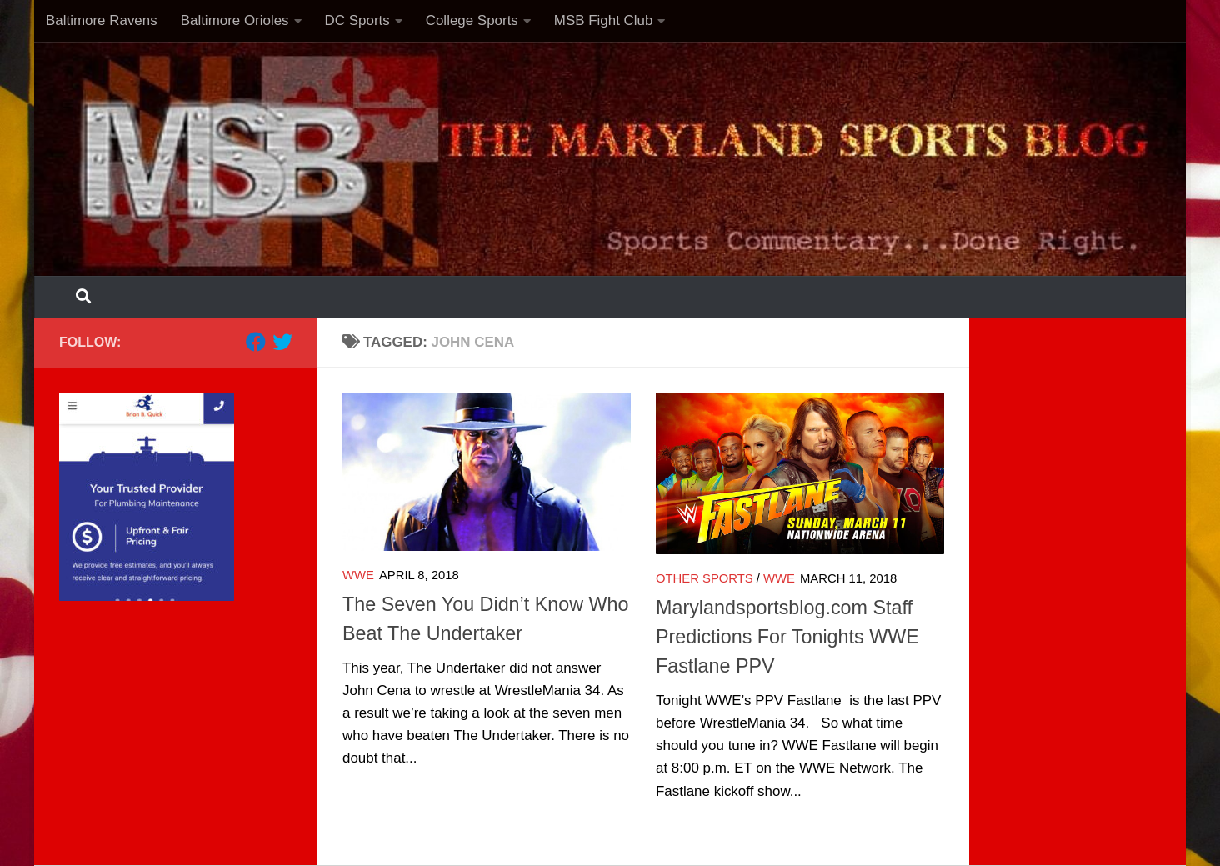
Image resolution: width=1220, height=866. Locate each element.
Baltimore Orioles (235, 20)
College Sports (472, 20)
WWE (358, 575)
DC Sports (357, 20)
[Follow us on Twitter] (282, 342)
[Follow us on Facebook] (256, 342)
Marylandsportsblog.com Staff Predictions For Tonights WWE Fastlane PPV (787, 637)
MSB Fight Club (603, 20)
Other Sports (704, 578)
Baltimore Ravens (102, 20)
